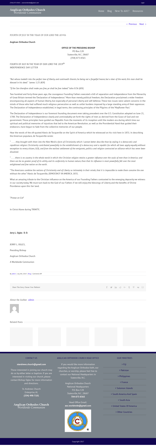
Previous (133, 24)
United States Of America (125, 406)
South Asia (125, 400)
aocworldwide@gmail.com (30, 3)
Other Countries (124, 412)
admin (14, 274)
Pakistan (125, 370)
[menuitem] (143, 2)
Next (141, 24)
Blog (29, 274)
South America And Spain (125, 394)
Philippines (124, 376)
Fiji (124, 364)
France (125, 382)
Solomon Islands (125, 388)
